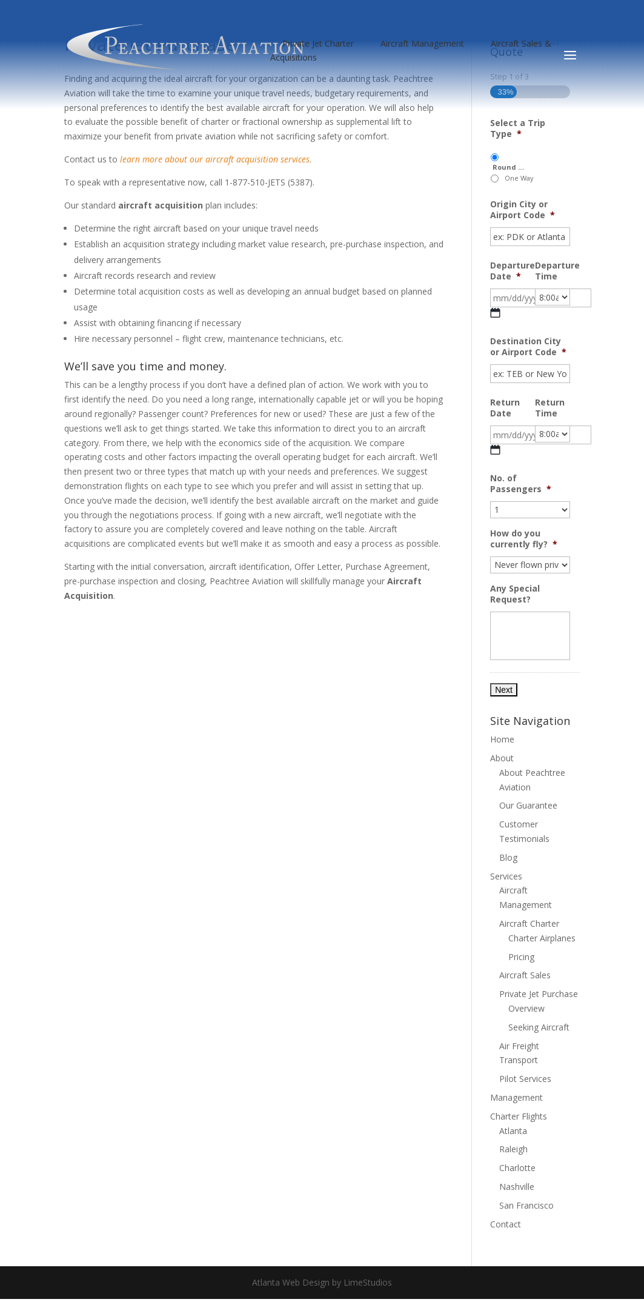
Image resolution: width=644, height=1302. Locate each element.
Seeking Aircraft (538, 1027)
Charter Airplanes (542, 938)
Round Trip (509, 167)
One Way (519, 177)
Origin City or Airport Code (522, 210)
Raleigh (513, 1149)
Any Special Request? (515, 594)
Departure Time (557, 271)
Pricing (521, 957)
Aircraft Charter (529, 923)
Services (506, 876)
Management (516, 1097)
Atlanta (513, 1131)
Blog (508, 857)
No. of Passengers (520, 484)
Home (502, 739)
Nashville (516, 1186)
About (502, 758)
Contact (505, 1224)
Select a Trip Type (517, 128)
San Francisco (526, 1205)
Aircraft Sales (525, 975)
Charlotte (517, 1167)
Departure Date (512, 271)
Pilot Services (525, 1078)
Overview (526, 1008)
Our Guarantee (528, 805)
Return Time (550, 408)
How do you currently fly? (523, 539)
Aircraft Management (422, 43)
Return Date (505, 408)
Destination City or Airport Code (528, 347)
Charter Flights (518, 1116)
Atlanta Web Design (291, 1282)
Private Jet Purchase (538, 994)
